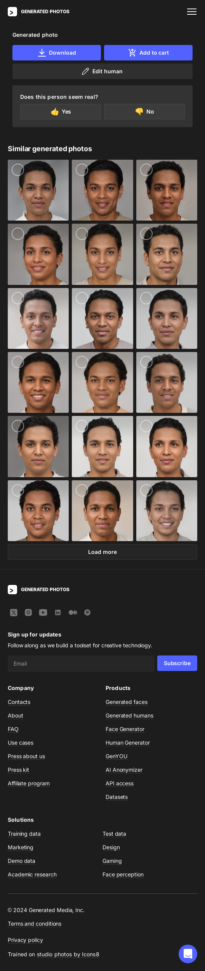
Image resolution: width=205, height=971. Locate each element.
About (15, 715)
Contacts (19, 701)
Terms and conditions (34, 923)
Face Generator (125, 729)
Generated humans (129, 715)
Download (56, 52)
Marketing (20, 847)
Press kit (18, 769)
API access (120, 783)
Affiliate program (29, 783)
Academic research (32, 874)
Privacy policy (25, 940)
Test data (114, 833)
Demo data (21, 860)
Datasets (117, 796)
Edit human (101, 71)
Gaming (112, 860)
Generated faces (127, 701)
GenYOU (116, 756)
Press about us (26, 756)
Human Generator (128, 742)
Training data (24, 833)
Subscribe (177, 663)
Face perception (123, 874)
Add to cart (148, 52)
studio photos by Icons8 (68, 954)
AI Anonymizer (124, 769)
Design (111, 847)
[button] (188, 954)
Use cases (20, 742)
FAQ (13, 729)
